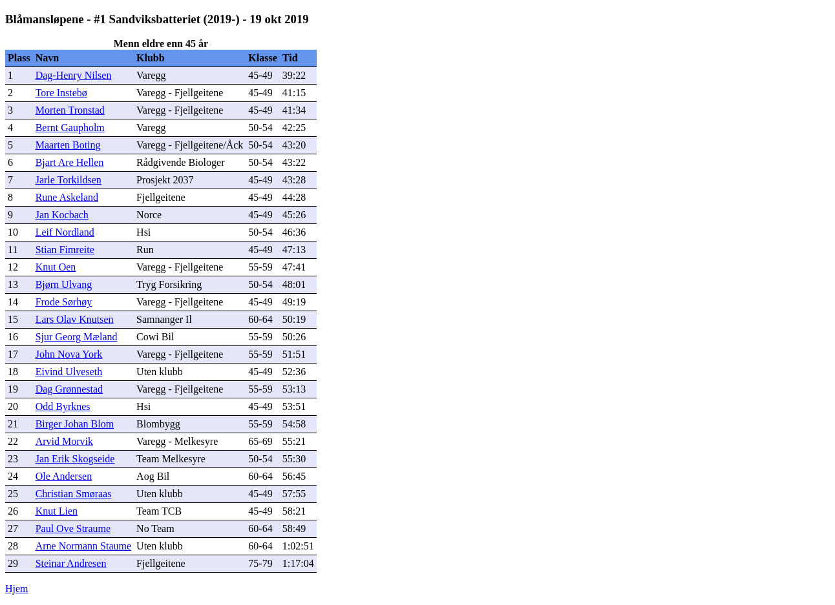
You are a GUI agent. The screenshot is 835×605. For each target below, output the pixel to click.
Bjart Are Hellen (70, 162)
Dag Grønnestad (69, 389)
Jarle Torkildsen (68, 179)
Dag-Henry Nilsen (74, 75)
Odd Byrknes (63, 406)
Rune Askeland (67, 197)
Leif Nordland (65, 232)
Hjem (16, 588)
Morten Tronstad (70, 110)
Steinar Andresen (71, 563)
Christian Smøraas (74, 493)
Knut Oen (56, 266)
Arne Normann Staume (83, 545)
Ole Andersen (64, 476)
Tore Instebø (61, 92)
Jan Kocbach (62, 214)
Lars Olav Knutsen (75, 319)
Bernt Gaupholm (70, 127)
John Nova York (69, 354)
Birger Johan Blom (75, 423)
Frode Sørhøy (64, 301)
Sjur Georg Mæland (77, 336)
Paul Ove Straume (73, 528)
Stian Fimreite (65, 249)
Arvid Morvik (64, 441)
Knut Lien (57, 511)
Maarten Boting (68, 144)
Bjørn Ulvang (64, 284)
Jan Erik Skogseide (75, 458)
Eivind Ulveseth (69, 371)
